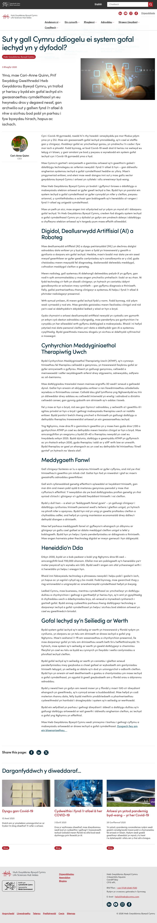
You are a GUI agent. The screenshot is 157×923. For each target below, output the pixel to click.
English (98, 4)
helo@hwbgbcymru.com (127, 894)
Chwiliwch (150, 4)
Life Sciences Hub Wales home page (19, 16)
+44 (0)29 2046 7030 (127, 885)
